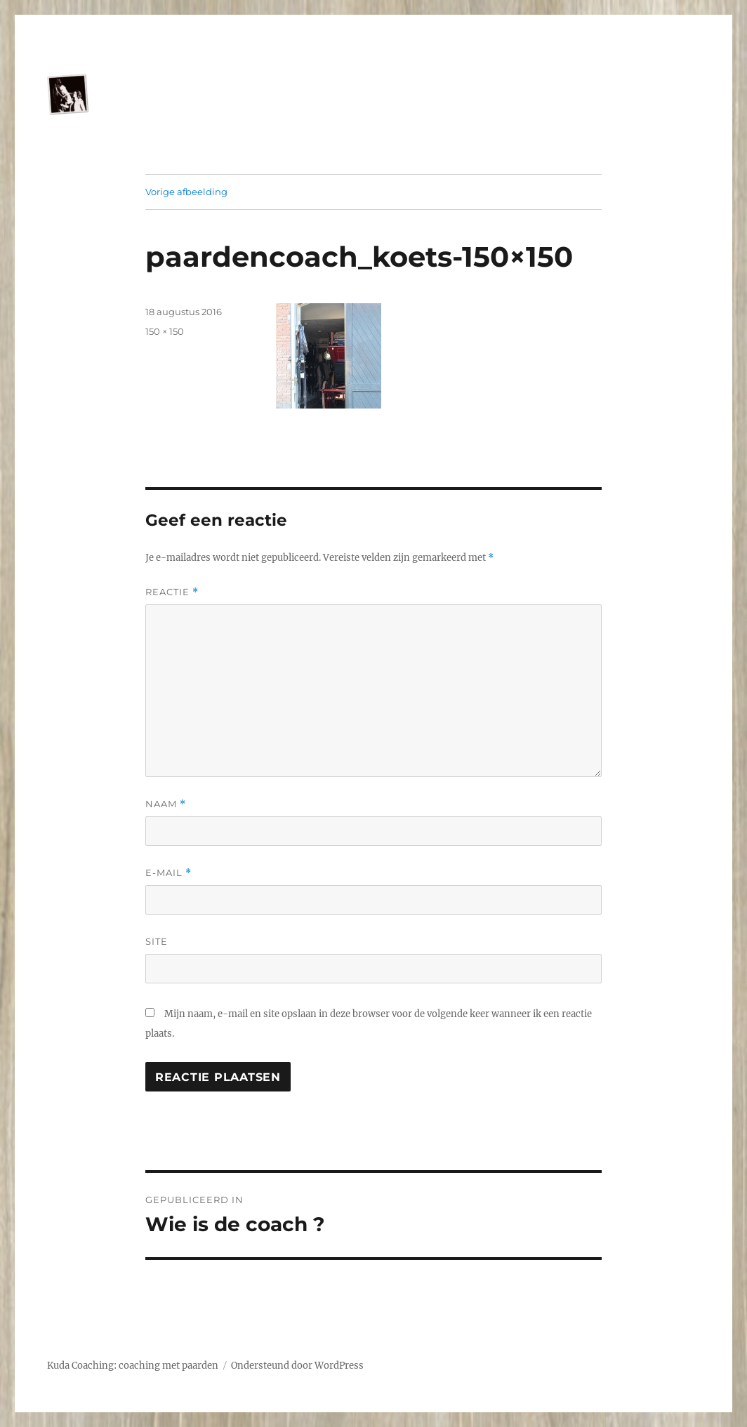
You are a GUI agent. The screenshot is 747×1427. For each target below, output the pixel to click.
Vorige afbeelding (186, 191)
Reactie (172, 592)
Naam (165, 804)
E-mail (168, 873)
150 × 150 (164, 331)
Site (156, 941)
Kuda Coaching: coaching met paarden (132, 1366)
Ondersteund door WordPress (297, 1366)
